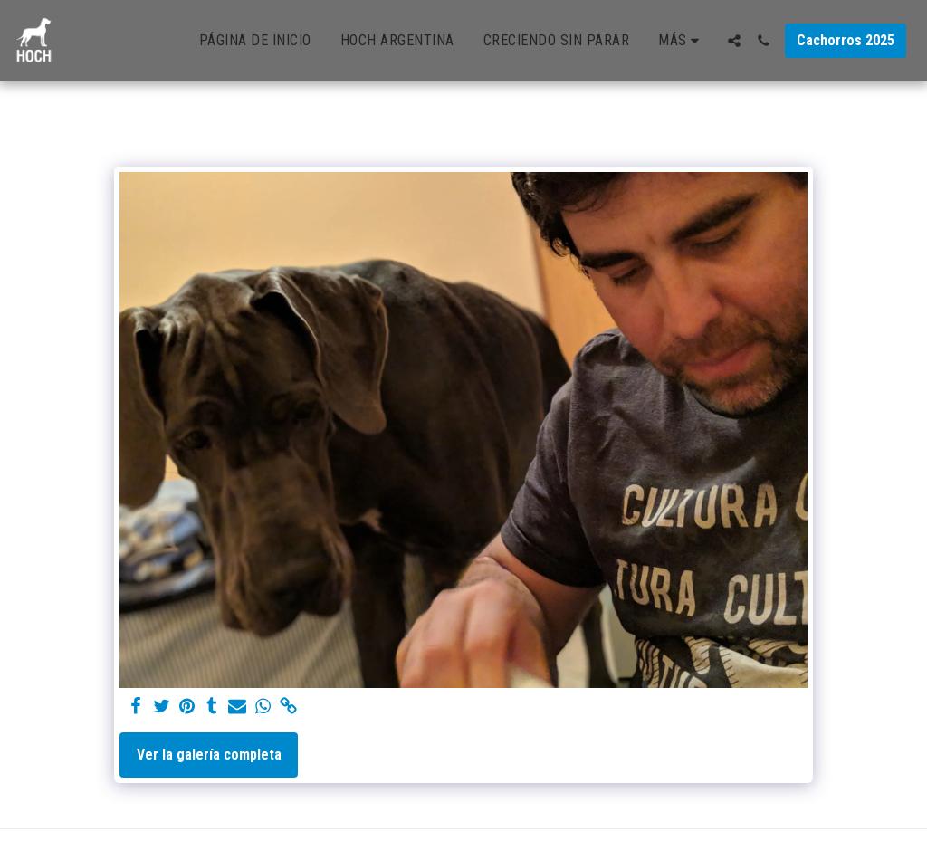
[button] (734, 40)
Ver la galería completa (209, 754)
